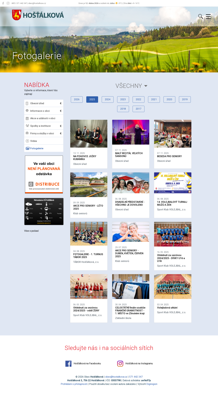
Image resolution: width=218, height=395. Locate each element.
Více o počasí (31, 230)
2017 (138, 108)
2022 (138, 99)
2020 (169, 99)
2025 (92, 99)
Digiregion (151, 384)
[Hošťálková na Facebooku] (3, 3)
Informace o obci (38, 110)
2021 (154, 99)
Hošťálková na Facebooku (83, 364)
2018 (123, 108)
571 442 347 (136, 376)
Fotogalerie (34, 148)
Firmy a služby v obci (40, 133)
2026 (76, 99)
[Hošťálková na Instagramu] (8, 3)
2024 (107, 99)
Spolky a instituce (38, 125)
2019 (185, 99)
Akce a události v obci (40, 118)
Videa (31, 141)
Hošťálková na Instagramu (135, 364)
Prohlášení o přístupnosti (74, 384)
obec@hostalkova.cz (116, 376)
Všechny (129, 85)
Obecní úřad (35, 103)
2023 (123, 99)
